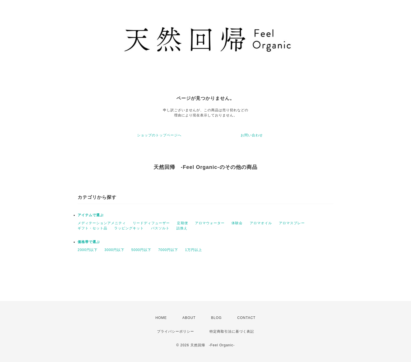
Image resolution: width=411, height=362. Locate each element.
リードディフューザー (151, 223)
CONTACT (246, 318)
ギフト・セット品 (92, 228)
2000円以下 (88, 250)
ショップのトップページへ (159, 135)
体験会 (237, 223)
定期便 (182, 223)
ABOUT (189, 318)
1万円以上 (193, 250)
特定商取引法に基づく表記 (231, 331)
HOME (161, 318)
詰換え (182, 228)
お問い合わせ (252, 135)
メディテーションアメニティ (102, 223)
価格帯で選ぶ (89, 242)
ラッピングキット (129, 228)
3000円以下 (114, 250)
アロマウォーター (210, 223)
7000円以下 (168, 250)
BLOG (216, 318)
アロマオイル (261, 223)
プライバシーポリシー (175, 331)
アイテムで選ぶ (91, 215)
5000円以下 (141, 250)
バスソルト (160, 228)
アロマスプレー (292, 223)
